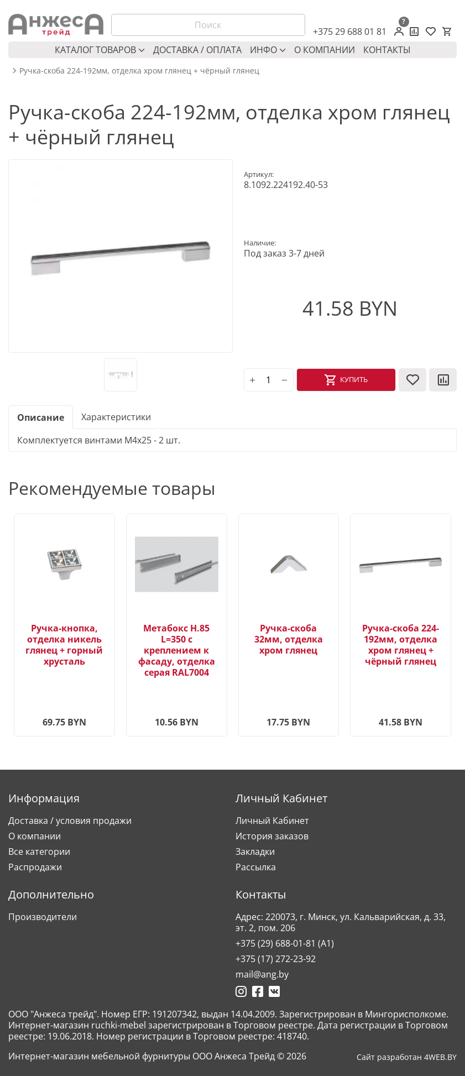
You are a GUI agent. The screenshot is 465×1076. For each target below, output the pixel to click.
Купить (354, 379)
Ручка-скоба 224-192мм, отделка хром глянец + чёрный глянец (400, 644)
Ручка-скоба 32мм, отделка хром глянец (288, 639)
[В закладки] (412, 379)
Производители (42, 917)
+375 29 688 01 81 (349, 31)
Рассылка (256, 867)
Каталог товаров (100, 50)
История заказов (272, 836)
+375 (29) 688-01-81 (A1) (285, 943)
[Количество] (268, 380)
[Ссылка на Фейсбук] (257, 991)
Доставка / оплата (197, 50)
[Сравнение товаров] (414, 31)
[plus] (252, 380)
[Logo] (55, 25)
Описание (40, 417)
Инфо (268, 50)
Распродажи (35, 867)
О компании (324, 50)
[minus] (284, 380)
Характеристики (116, 417)
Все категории (39, 851)
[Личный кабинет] (399, 31)
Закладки (255, 851)
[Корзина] (446, 31)
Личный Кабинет (272, 820)
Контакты (387, 50)
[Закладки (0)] (431, 31)
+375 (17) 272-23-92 (276, 959)
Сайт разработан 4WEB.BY (407, 1057)
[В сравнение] (443, 379)
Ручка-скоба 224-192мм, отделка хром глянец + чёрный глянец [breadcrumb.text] (139, 71)
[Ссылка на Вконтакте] (274, 991)
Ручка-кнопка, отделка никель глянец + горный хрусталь (64, 644)
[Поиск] (208, 25)
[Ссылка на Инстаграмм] (241, 991)
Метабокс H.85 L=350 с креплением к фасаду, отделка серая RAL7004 (176, 650)
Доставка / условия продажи (70, 820)
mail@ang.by (262, 974)
